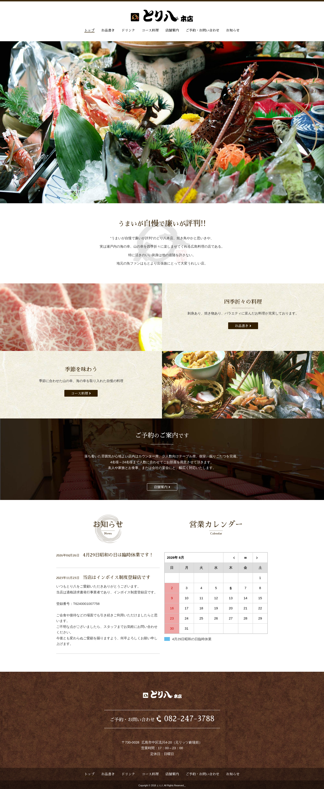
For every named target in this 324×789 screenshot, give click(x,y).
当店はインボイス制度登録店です (116, 577)
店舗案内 (172, 30)
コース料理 (150, 30)
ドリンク (128, 30)
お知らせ (233, 30)
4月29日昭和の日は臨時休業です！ (118, 555)
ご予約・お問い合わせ (202, 30)
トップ (89, 30)
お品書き (108, 30)
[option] (162, 122)
